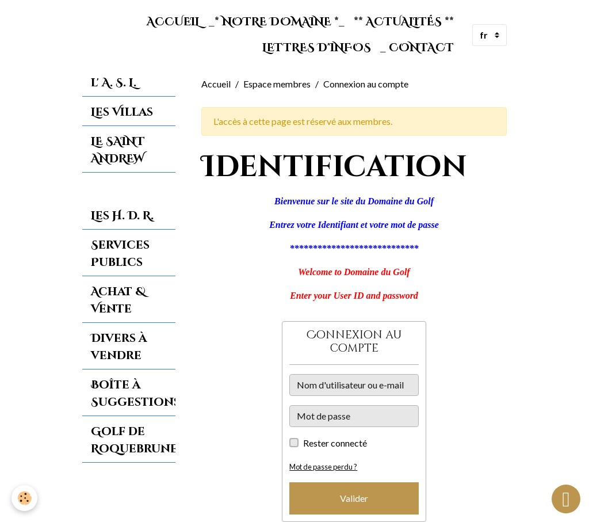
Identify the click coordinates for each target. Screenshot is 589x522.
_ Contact (417, 47)
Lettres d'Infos (316, 47)
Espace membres (277, 83)
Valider (354, 498)
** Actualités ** (404, 21)
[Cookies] (24, 498)
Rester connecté (335, 442)
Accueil (173, 21)
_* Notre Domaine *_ (277, 21)
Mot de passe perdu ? (323, 466)
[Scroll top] (566, 499)
